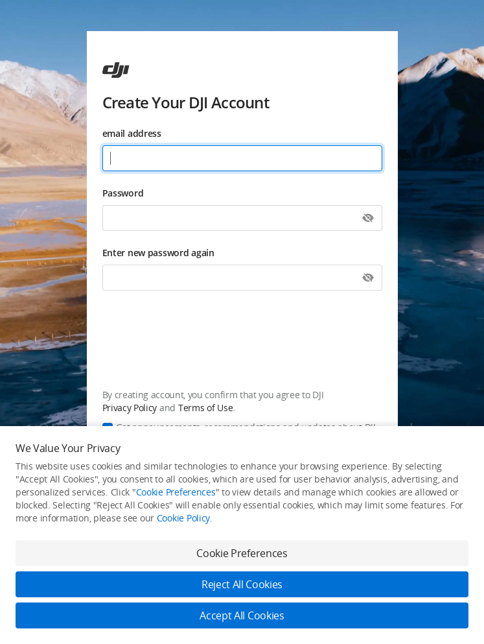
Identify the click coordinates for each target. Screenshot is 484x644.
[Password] (242, 218)
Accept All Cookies (242, 615)
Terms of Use (205, 407)
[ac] (116, 70)
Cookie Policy (183, 518)
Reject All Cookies (242, 584)
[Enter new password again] (242, 278)
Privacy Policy (129, 407)
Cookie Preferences (176, 492)
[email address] (242, 158)
